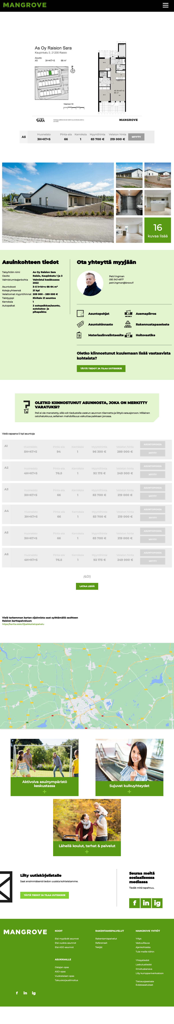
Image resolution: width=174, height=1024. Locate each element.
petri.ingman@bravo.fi (122, 282)
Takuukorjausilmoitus (67, 980)
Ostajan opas (62, 970)
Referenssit (101, 948)
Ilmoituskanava (144, 968)
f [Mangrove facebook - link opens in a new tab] (17, 964)
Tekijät (99, 951)
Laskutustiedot (144, 965)
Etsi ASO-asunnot (65, 951)
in (146, 910)
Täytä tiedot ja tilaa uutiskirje (104, 368)
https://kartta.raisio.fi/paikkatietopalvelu (24, 631)
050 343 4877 (116, 279)
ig (157, 910)
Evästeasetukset (145, 982)
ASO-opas (60, 973)
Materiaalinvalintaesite (106, 335)
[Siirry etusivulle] (27, 6)
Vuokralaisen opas (65, 976)
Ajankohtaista (143, 951)
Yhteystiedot (143, 962)
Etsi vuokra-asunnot (66, 948)
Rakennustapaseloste (152, 324)
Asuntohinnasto (100, 324)
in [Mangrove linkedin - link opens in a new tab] (25, 964)
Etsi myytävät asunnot (68, 945)
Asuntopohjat (98, 313)
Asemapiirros (146, 313)
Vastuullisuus (143, 948)
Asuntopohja (153, 445)
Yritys (139, 945)
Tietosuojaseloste (146, 979)
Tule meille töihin (145, 954)
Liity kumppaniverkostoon (151, 971)
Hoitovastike (145, 335)
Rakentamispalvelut (107, 945)
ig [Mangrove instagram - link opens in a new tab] (34, 964)
